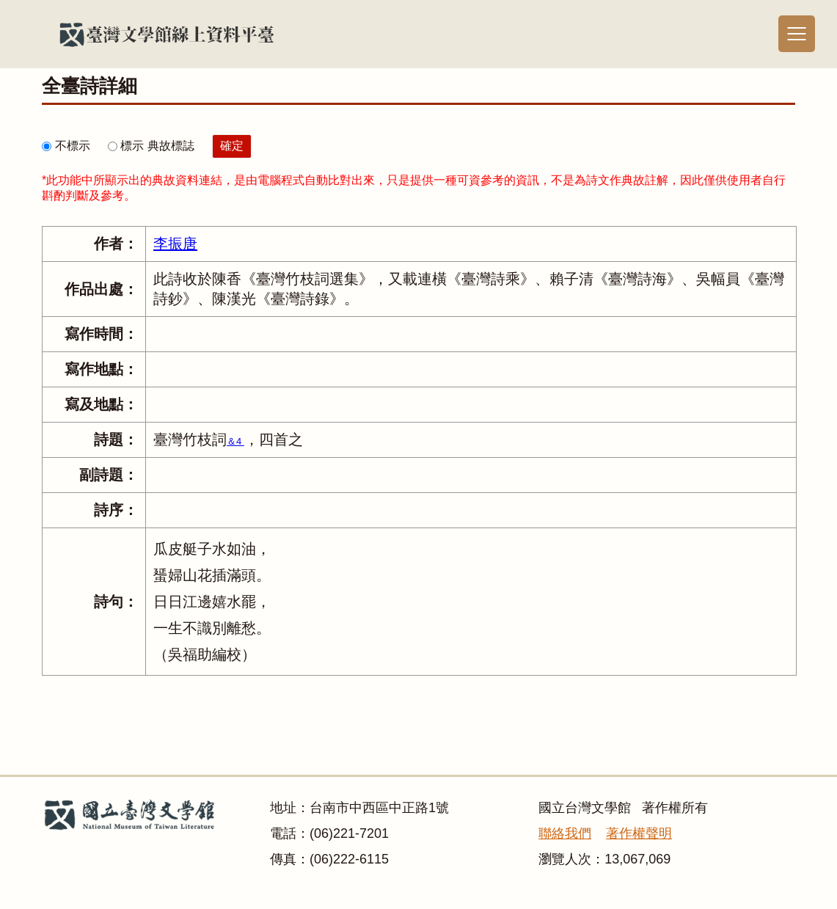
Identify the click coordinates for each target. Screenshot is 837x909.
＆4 (235, 441)
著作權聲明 (639, 833)
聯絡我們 (564, 833)
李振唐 (175, 244)
